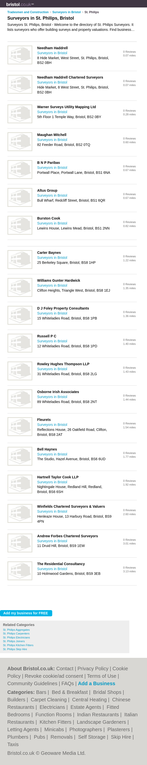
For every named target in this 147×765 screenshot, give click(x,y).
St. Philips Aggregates (16, 629)
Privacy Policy (92, 668)
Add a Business (96, 683)
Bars (42, 692)
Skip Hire (122, 737)
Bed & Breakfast (70, 692)
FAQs (67, 683)
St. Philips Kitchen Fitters (18, 645)
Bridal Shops (108, 692)
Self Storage (92, 737)
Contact (64, 668)
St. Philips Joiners (14, 641)
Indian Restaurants (98, 714)
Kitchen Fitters (56, 722)
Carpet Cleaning (49, 699)
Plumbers (18, 737)
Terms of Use (101, 676)
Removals (62, 737)
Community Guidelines (32, 683)
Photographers (86, 729)
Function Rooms (54, 714)
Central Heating (90, 699)
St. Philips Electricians (16, 637)
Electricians (53, 707)
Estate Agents (86, 707)
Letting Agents (23, 729)
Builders (17, 699)
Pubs (40, 737)
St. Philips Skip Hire (15, 649)
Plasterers (119, 729)
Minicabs (54, 729)
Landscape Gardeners (102, 722)
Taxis (13, 744)
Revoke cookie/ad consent (54, 676)
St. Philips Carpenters (16, 633)
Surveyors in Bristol (52, 53)
